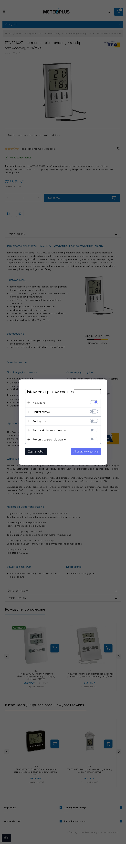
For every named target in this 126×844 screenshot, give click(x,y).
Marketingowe (41, 411)
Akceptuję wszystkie (86, 451)
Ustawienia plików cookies (49, 391)
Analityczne (40, 421)
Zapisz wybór (36, 451)
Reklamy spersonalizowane (49, 439)
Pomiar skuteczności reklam (49, 430)
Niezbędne (39, 402)
